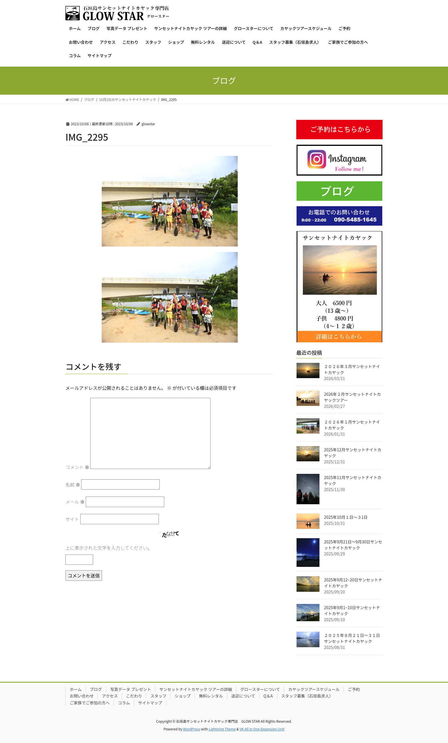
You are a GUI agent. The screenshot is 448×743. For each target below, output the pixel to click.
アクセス (110, 696)
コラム (124, 703)
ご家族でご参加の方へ (90, 703)
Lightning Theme (222, 728)
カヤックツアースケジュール (313, 689)
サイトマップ (150, 703)
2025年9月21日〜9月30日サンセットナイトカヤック (353, 545)
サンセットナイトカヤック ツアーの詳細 (195, 689)
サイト (72, 519)
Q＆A (268, 696)
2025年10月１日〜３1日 (345, 517)
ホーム (76, 689)
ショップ (183, 696)
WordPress (191, 728)
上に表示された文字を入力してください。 (108, 547)
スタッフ (158, 696)
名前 (72, 484)
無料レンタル (211, 696)
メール (75, 501)
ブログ (96, 689)
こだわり (134, 696)
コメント (77, 467)
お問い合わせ (82, 696)
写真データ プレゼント (130, 689)
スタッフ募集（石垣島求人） (307, 696)
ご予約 (354, 689)
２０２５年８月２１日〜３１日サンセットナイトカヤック (352, 638)
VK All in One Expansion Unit (262, 728)
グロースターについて (260, 689)
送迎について (243, 696)
